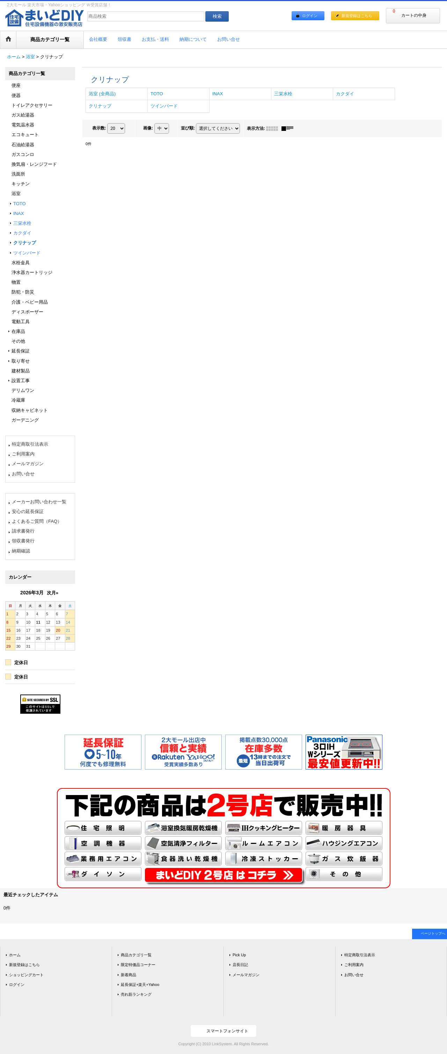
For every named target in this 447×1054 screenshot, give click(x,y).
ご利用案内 (23, 454)
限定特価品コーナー (138, 965)
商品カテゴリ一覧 (136, 955)
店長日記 (240, 965)
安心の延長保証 (28, 511)
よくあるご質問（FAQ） (37, 521)
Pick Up (239, 955)
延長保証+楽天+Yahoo (140, 984)
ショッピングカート (26, 975)
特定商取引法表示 (30, 444)
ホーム (15, 955)
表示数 (99, 128)
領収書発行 (23, 540)
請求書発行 (23, 531)
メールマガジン (28, 463)
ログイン (309, 16)
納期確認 (21, 551)
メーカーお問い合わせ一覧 (39, 501)
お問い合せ (23, 473)
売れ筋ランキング (136, 994)
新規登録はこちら (357, 16)
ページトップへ (433, 933)
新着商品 (128, 975)
